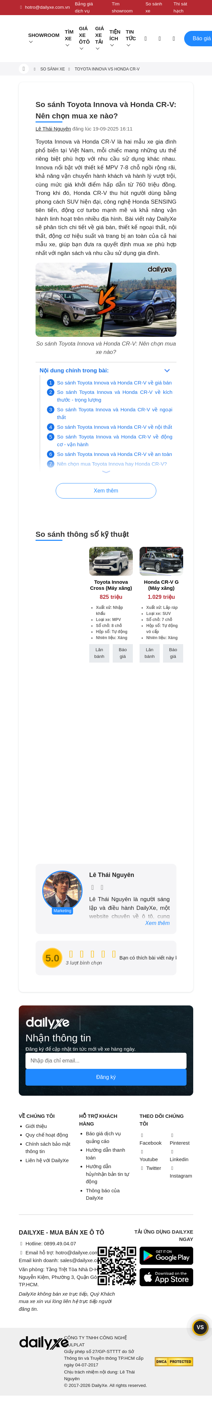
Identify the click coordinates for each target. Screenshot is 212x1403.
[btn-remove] (128, 552)
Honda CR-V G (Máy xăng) (161, 585)
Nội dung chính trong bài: (74, 370)
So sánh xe (154, 7)
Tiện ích (114, 35)
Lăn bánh (99, 653)
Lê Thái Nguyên (53, 129)
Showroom (43, 35)
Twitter (150, 1168)
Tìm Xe (69, 35)
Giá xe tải (99, 35)
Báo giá (123, 653)
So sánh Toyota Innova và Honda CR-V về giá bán (114, 382)
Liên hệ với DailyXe (47, 1160)
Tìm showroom (122, 7)
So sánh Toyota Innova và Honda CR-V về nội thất (114, 427)
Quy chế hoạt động (46, 1135)
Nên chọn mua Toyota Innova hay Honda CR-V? (112, 464)
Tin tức (131, 35)
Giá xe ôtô (84, 35)
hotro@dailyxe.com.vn (44, 7)
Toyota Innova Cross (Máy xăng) (111, 585)
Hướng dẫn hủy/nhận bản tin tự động (107, 1173)
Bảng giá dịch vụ (84, 7)
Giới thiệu (36, 1126)
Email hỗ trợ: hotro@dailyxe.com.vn (62, 1252)
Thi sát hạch (180, 7)
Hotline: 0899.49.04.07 (47, 1243)
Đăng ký (106, 1077)
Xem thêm (157, 923)
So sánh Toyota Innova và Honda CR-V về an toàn (114, 454)
